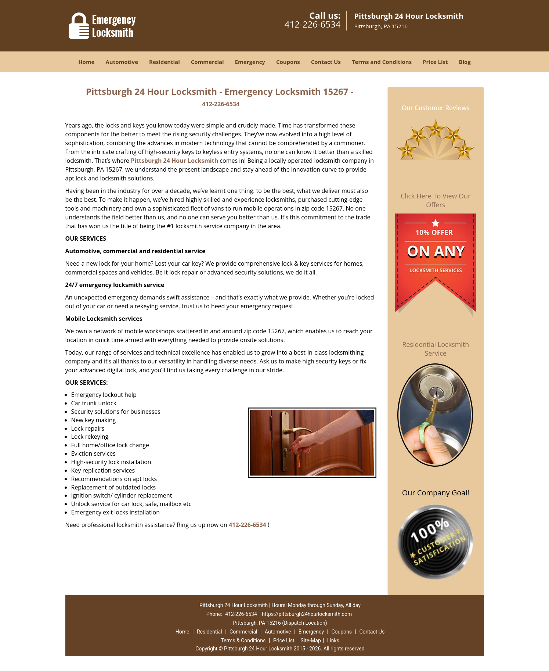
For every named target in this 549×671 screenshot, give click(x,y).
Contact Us (326, 61)
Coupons (288, 61)
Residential (164, 61)
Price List (435, 61)
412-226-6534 (313, 24)
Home (86, 61)
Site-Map (311, 640)
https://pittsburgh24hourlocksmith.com (307, 614)
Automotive (121, 61)
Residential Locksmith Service (435, 349)
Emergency (250, 61)
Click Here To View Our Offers (436, 200)
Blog (464, 61)
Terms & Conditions (243, 640)
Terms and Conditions (382, 61)
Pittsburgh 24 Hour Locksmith (174, 161)
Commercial (207, 61)
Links (333, 640)
